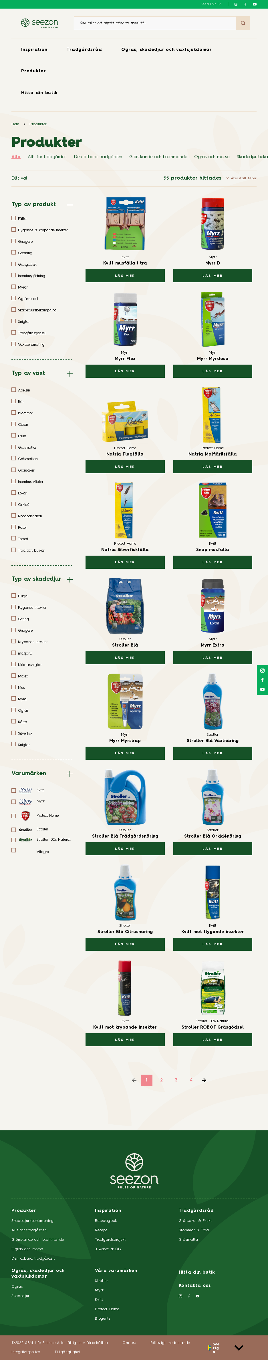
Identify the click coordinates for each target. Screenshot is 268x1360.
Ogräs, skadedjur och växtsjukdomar (166, 50)
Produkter (33, 71)
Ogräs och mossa (212, 157)
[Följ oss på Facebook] (245, 4)
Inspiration (34, 50)
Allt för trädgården (47, 157)
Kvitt (99, 1300)
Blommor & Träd (194, 1230)
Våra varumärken (116, 1271)
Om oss (129, 1343)
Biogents (102, 1319)
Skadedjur (20, 1296)
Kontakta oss (195, 1286)
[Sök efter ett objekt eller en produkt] (155, 23)
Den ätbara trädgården (98, 157)
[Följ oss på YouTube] (255, 4)
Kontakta (211, 4)
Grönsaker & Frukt (195, 1221)
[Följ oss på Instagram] (236, 4)
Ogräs (17, 1287)
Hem (15, 124)
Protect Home (107, 1309)
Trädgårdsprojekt (110, 1240)
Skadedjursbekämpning (32, 1221)
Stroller (101, 1281)
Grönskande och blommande (158, 157)
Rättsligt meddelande (170, 1343)
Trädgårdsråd (84, 50)
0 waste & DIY (108, 1249)
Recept (101, 1230)
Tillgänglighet (67, 1352)
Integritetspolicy (25, 1352)
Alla (16, 157)
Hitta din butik (39, 93)
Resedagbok (106, 1221)
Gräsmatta (188, 1240)
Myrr (99, 1290)
